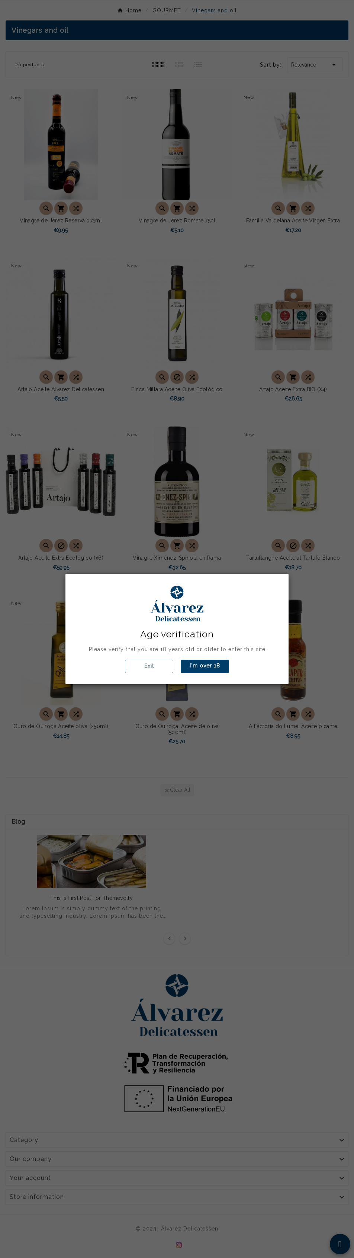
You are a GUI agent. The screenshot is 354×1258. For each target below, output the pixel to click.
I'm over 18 (205, 666)
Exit (149, 666)
